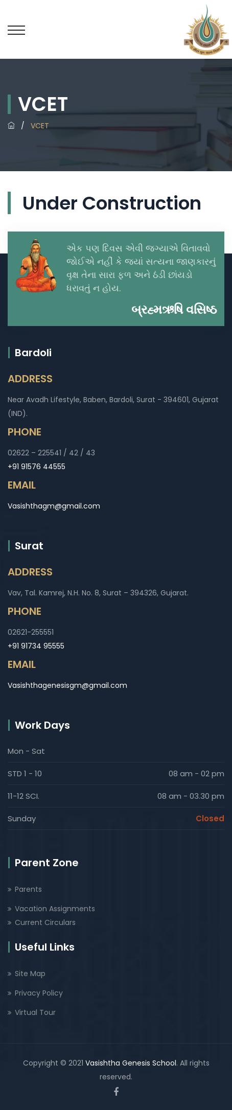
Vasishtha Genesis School (130, 1063)
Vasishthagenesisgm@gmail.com (67, 685)
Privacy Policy (39, 993)
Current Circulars (45, 922)
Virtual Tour (35, 1012)
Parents (28, 889)
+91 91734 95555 (36, 646)
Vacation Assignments (55, 909)
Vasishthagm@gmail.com (54, 506)
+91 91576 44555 (36, 466)
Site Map (30, 973)
